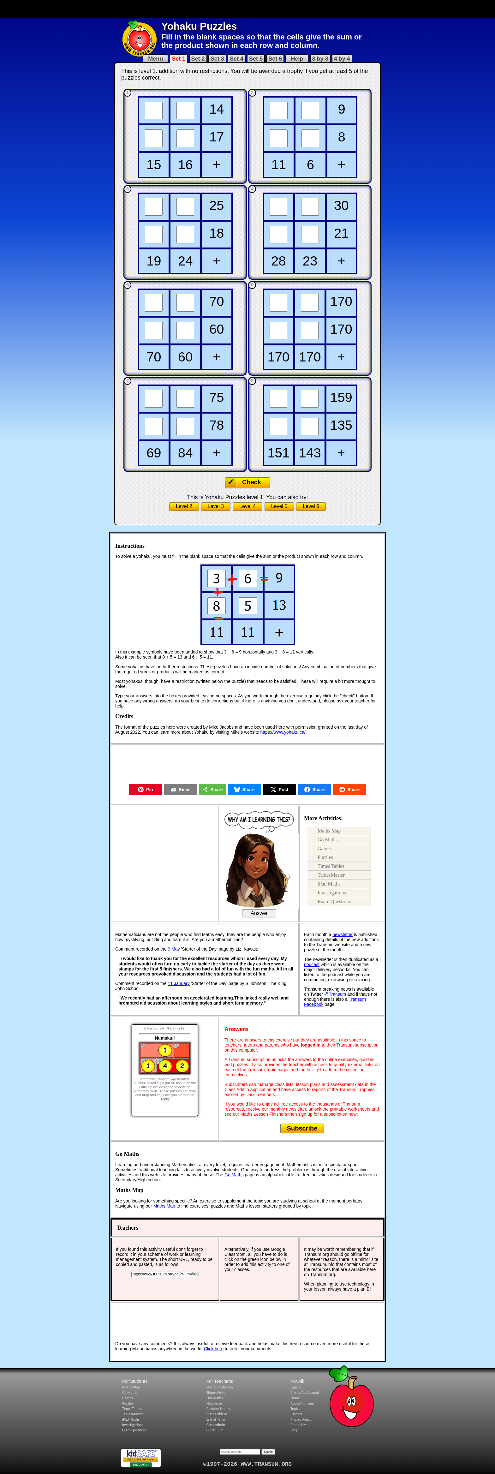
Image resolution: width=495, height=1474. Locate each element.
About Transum (302, 1403)
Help (297, 59)
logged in (310, 1044)
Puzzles (325, 857)
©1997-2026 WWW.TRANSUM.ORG (247, 1464)
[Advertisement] (247, 9)
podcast (311, 964)
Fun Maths (214, 1398)
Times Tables (331, 866)
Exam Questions (334, 901)
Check (251, 482)
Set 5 (256, 59)
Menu (155, 59)
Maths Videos (217, 1414)
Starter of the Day (220, 1387)
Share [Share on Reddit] (349, 789)
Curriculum (215, 1430)
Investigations (332, 892)
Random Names (218, 1408)
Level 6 (311, 506)
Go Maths (328, 839)
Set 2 (198, 59)
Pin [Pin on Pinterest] (145, 789)
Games (324, 848)
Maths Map (329, 830)
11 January (179, 983)
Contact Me (299, 1425)
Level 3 (216, 506)
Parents (296, 1414)
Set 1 (178, 59)
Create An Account (304, 1392)
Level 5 (279, 506)
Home (295, 1398)
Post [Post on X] (279, 789)
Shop (294, 1430)
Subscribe (302, 1128)
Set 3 (217, 59)
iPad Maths (329, 883)
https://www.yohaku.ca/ (283, 732)
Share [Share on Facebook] (314, 789)
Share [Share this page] (212, 789)
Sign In (295, 1387)
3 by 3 (320, 59)
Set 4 (236, 59)
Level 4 (247, 506)
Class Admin (215, 1425)
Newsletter (214, 1403)
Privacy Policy (300, 1419)
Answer (259, 913)
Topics (295, 1408)
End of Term (215, 1419)
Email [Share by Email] (180, 789)
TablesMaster (331, 875)
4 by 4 (342, 59)
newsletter (342, 934)
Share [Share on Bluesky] (244, 789)
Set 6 (275, 59)
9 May (174, 949)
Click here (214, 1348)
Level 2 (184, 506)
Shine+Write (215, 1392)
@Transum (335, 994)
